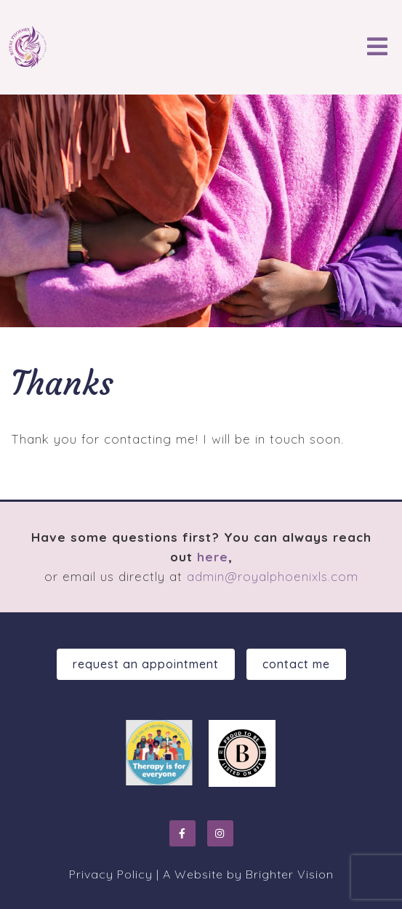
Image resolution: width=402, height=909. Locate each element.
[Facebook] (182, 833)
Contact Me (296, 664)
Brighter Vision (290, 874)
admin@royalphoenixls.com (272, 576)
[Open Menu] (377, 47)
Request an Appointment (146, 664)
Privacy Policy (111, 874)
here (212, 556)
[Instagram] (220, 833)
